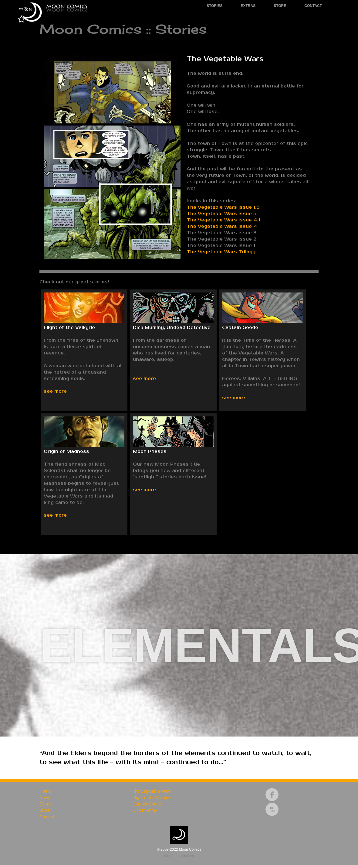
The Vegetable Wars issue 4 (222, 226)
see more (55, 391)
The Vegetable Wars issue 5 (222, 213)
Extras (248, 6)
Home (45, 791)
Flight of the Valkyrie (152, 797)
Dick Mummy (145, 810)
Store (280, 6)
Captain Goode (147, 804)
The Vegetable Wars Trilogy (221, 252)
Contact (313, 6)
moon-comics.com (179, 856)
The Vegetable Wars (152, 791)
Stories (214, 6)
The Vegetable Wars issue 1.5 (223, 207)
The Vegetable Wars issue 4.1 (223, 220)
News (44, 797)
